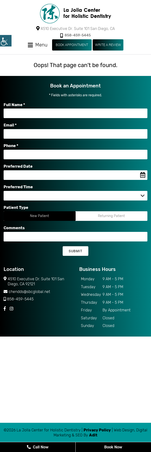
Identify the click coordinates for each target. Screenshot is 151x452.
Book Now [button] (113, 447)
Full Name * (14, 105)
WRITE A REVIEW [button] (108, 44)
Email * (10, 125)
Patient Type (16, 207)
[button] (76, 14)
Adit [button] (93, 435)
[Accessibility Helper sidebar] (6, 40)
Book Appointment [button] (72, 44)
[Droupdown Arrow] (142, 195)
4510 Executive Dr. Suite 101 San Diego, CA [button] (75, 28)
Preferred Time (18, 187)
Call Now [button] (37, 447)
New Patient (39, 216)
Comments (14, 228)
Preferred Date (18, 166)
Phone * (11, 145)
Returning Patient (111, 216)
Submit (75, 251)
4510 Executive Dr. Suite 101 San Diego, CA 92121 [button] (34, 282)
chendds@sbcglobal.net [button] (27, 291)
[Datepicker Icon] (142, 175)
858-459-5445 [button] (75, 35)
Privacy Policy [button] (97, 430)
